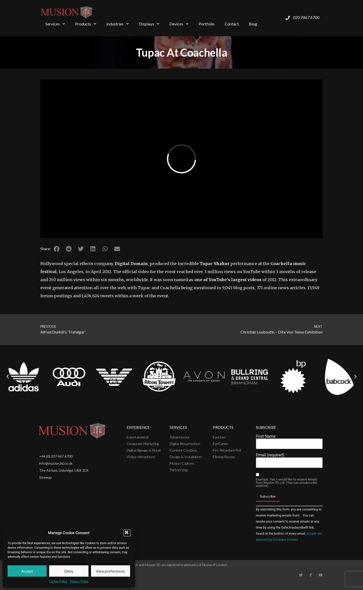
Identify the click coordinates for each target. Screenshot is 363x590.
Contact (232, 23)
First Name (266, 436)
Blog (253, 23)
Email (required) (271, 455)
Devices (179, 24)
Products (85, 24)
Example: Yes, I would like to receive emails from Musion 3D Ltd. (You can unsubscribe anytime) (286, 483)
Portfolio (207, 23)
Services (55, 24)
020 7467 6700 (306, 17)
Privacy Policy (79, 581)
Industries (117, 24)
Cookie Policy (58, 581)
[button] (127, 533)
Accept (27, 571)
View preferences (110, 571)
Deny (68, 571)
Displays (149, 24)
